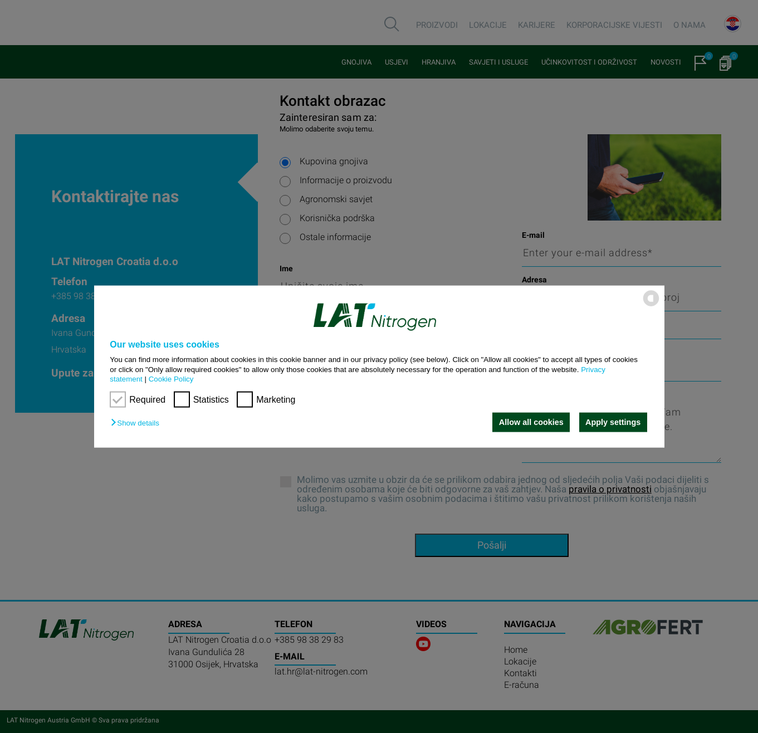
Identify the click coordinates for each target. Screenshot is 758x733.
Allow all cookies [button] (531, 422)
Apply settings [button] (612, 422)
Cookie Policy (171, 379)
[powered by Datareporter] (651, 305)
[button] (137, 423)
